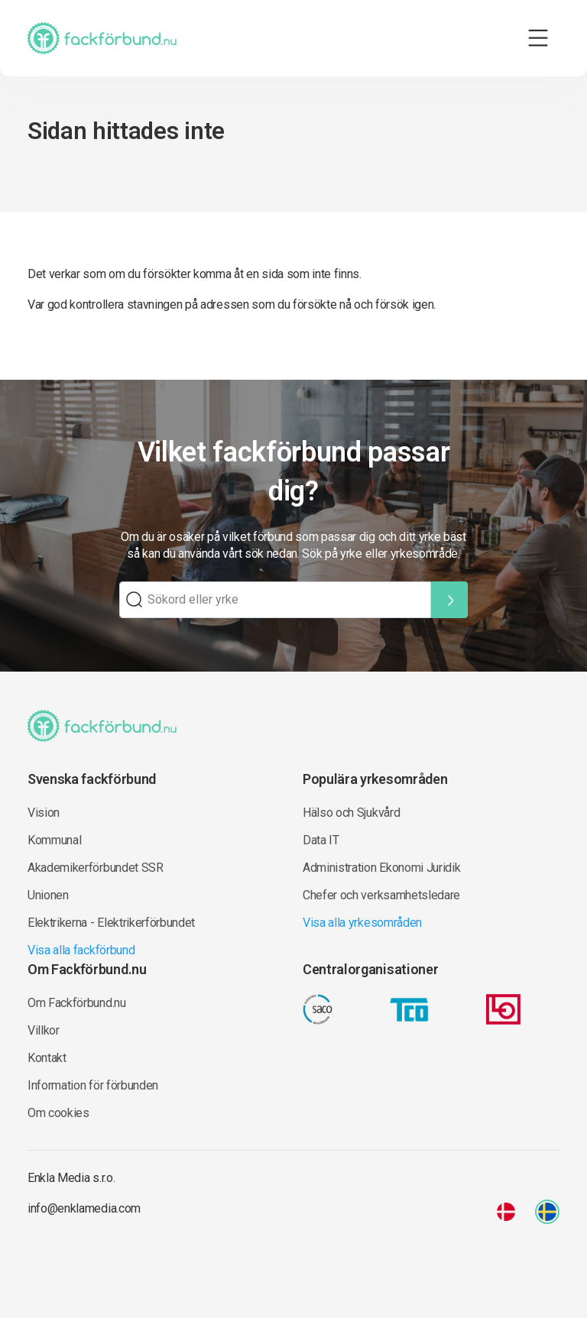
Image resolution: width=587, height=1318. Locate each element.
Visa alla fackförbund (81, 950)
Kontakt (47, 1058)
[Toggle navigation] (538, 38)
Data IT (321, 840)
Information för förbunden (93, 1085)
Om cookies (58, 1113)
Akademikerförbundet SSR (96, 867)
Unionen (48, 895)
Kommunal (54, 840)
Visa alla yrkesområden (362, 922)
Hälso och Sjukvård (351, 812)
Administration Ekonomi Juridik (381, 867)
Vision (44, 812)
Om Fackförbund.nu (77, 1003)
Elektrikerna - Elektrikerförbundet (111, 922)
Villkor (44, 1030)
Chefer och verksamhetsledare (381, 895)
